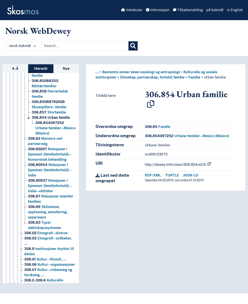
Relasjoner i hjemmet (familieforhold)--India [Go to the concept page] (49, 178)
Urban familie (215, 77)
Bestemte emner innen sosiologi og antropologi (141, 72)
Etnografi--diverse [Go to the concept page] (46, 241)
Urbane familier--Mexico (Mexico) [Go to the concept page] (55, 136)
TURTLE (172, 175)
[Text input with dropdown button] (84, 46)
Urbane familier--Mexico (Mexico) (187, 136)
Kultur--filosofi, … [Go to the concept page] (45, 267)
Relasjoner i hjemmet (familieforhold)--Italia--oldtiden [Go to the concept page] (49, 193)
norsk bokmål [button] (22, 46)
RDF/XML (153, 175)
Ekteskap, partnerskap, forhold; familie (152, 77)
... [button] (97, 72)
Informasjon (157, 10)
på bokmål (215, 10)
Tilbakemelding (188, 10)
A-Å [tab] (15, 68)
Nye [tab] (66, 68)
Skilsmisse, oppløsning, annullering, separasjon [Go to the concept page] (48, 220)
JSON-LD (190, 175)
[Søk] (133, 46)
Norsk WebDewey (38, 30)
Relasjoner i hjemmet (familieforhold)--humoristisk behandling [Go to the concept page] (49, 162)
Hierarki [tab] (40, 68)
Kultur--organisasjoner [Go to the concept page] (49, 272)
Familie (194, 77)
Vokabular (131, 10)
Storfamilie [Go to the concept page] (49, 120)
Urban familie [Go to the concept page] (51, 125)
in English (235, 10)
